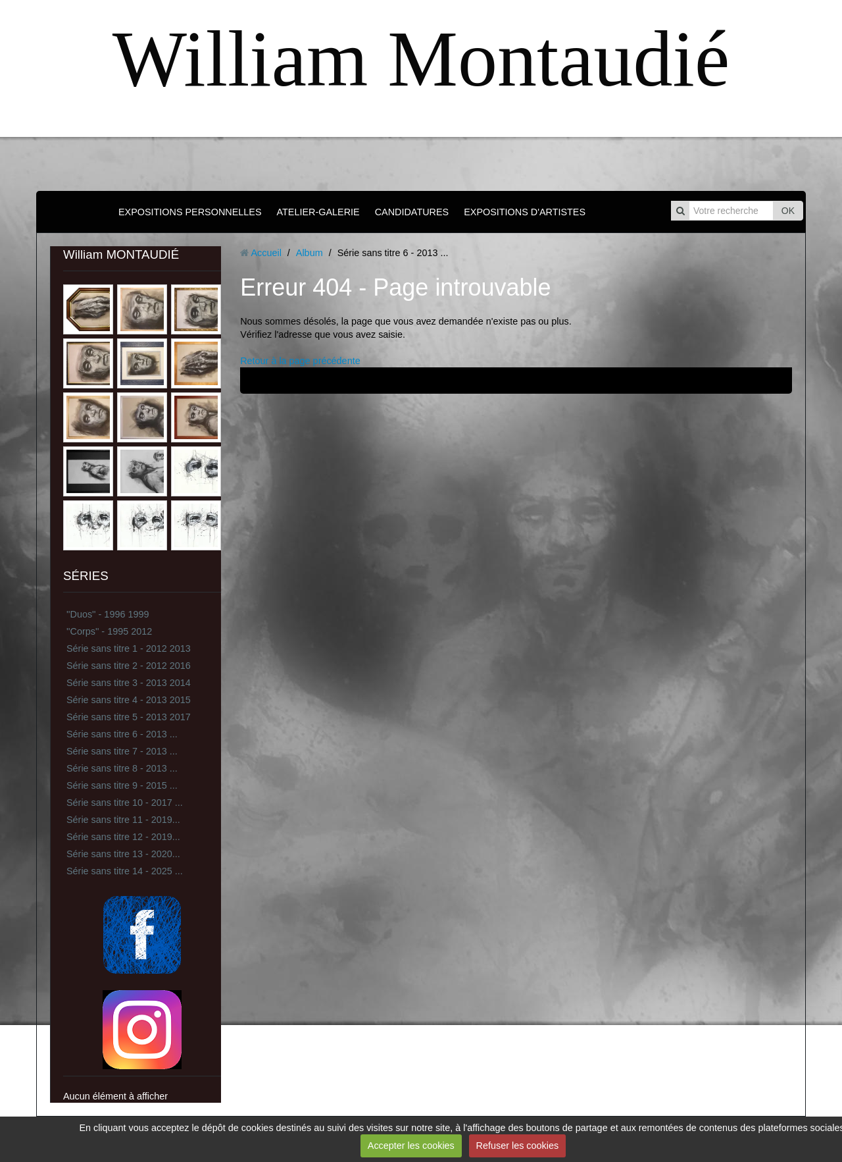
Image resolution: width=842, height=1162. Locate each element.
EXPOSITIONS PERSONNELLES (190, 212)
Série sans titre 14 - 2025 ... (124, 871)
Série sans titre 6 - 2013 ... (122, 734)
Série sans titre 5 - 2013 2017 (128, 717)
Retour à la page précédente (300, 361)
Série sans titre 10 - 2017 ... (124, 802)
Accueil (266, 253)
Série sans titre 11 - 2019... (123, 819)
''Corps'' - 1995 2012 (109, 631)
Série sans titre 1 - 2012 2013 (128, 648)
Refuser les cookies (517, 1145)
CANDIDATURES (412, 212)
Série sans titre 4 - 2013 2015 (128, 700)
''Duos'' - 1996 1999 (107, 614)
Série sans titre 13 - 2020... (123, 854)
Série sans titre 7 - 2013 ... (122, 751)
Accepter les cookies (411, 1145)
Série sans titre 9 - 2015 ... (122, 785)
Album (309, 253)
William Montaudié (421, 59)
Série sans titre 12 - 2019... (123, 837)
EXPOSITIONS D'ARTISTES (524, 212)
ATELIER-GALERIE (318, 212)
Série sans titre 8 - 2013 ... (122, 768)
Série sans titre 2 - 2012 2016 (128, 665)
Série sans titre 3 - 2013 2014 (128, 682)
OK (788, 210)
